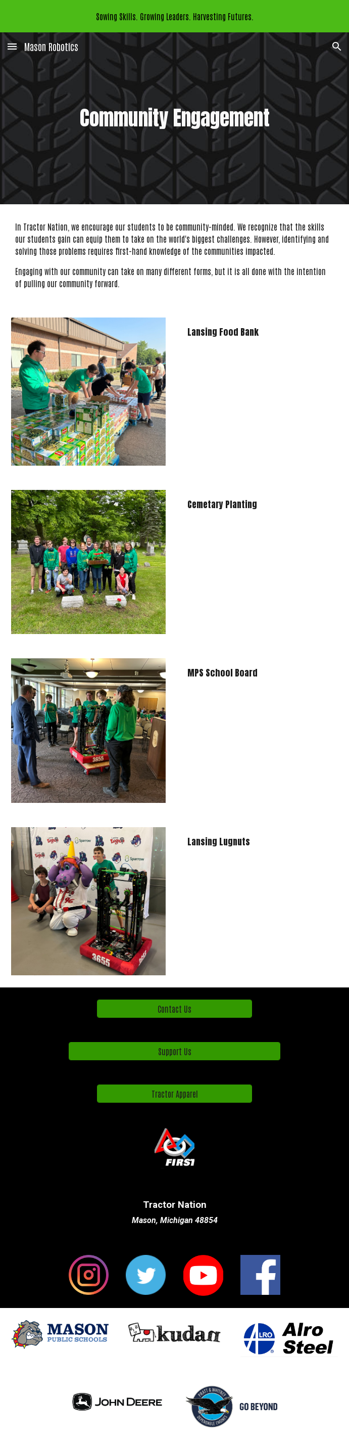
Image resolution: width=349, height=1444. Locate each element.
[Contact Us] (174, 1009)
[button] (12, 46)
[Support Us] (174, 1051)
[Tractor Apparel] (174, 1093)
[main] (174, 118)
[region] (174, 16)
